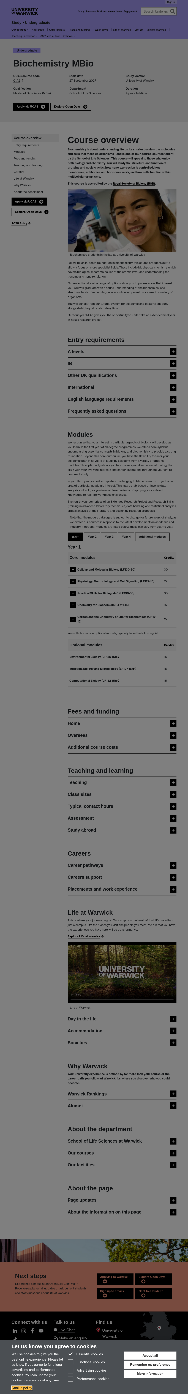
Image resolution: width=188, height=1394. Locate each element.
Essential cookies (85, 1354)
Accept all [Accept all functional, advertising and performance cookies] (150, 1355)
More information (150, 1374)
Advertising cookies (87, 1371)
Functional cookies (86, 1362)
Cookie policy (22, 1388)
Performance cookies (88, 1379)
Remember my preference (150, 1365)
